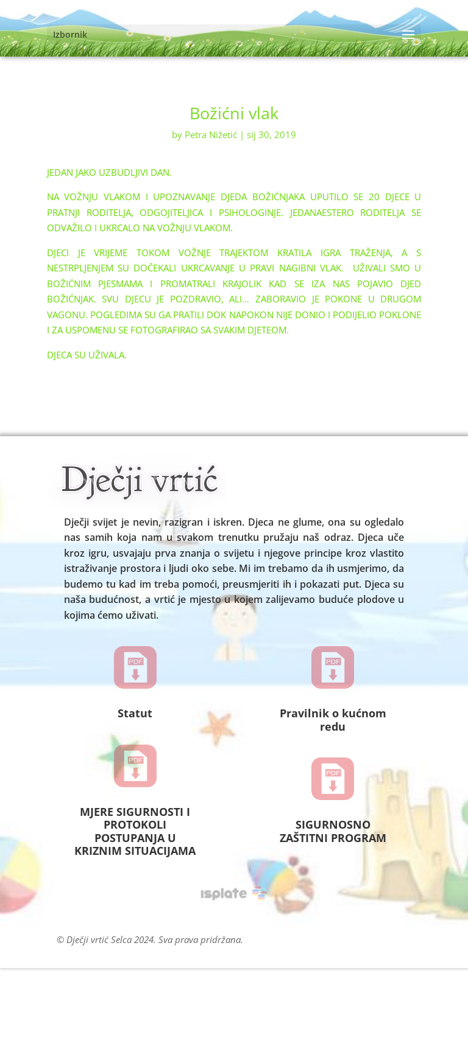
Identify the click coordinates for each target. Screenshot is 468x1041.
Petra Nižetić (211, 134)
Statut (135, 713)
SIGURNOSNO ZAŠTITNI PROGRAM (333, 831)
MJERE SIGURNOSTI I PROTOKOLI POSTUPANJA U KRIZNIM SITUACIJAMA (135, 831)
